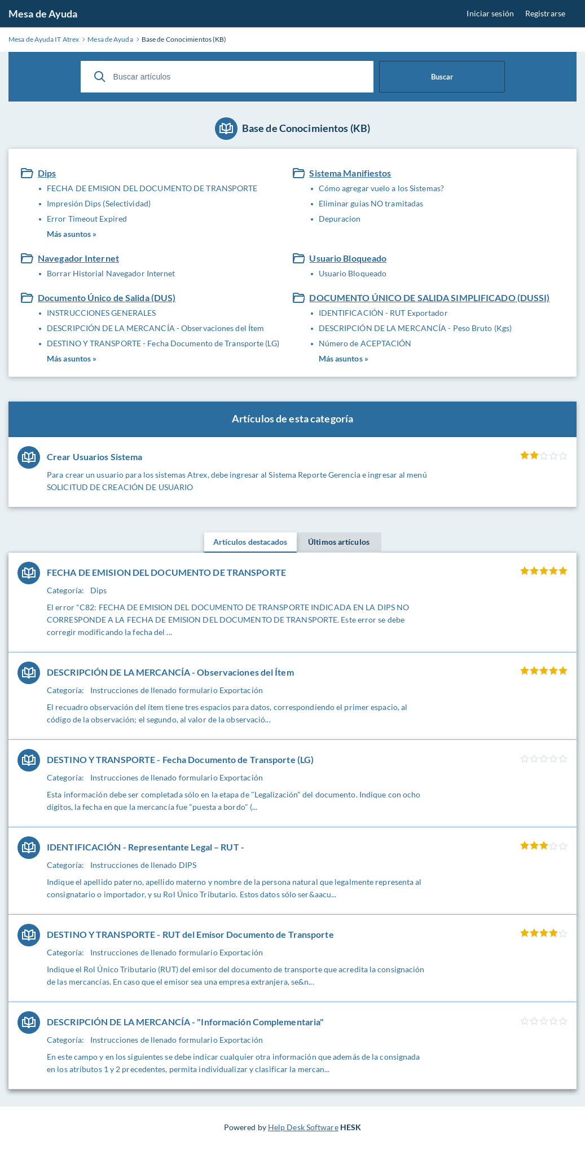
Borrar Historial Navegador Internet (111, 273)
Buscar (442, 76)
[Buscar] (99, 77)
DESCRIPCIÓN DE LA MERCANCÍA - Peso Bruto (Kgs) (415, 328)
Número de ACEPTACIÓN (365, 343)
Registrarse (545, 13)
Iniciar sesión (490, 13)
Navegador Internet (78, 258)
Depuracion (340, 218)
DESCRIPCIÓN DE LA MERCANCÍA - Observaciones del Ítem (155, 328)
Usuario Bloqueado (347, 258)
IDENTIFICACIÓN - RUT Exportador (383, 313)
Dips (47, 172)
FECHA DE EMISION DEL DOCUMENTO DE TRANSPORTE (152, 188)
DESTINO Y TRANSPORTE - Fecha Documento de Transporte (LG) (163, 343)
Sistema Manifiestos (350, 172)
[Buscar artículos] (227, 76)
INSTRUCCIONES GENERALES (101, 313)
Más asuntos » (71, 234)
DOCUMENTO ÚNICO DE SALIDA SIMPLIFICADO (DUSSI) (429, 297)
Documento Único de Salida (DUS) (106, 297)
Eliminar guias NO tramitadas (371, 203)
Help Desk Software (303, 1127)
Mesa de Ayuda (42, 13)
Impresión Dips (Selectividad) (99, 203)
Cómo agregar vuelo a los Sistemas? (381, 188)
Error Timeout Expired (87, 218)
